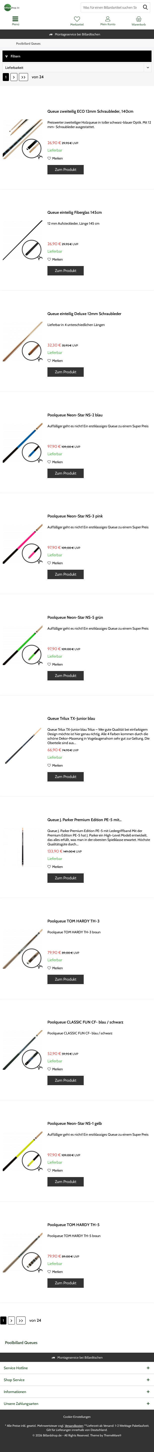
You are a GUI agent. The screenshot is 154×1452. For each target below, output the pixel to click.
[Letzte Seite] (23, 77)
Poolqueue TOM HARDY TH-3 (73, 921)
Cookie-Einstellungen (77, 1417)
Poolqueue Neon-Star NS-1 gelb (74, 1123)
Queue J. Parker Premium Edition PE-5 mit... (84, 819)
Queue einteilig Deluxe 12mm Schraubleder (84, 313)
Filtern (12, 56)
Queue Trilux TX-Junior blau (71, 718)
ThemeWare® (112, 1435)
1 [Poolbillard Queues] (5, 77)
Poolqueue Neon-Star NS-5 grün (75, 617)
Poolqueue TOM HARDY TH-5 (73, 1224)
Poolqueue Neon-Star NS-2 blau (75, 415)
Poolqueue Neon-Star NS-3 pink (75, 516)
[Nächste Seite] (13, 77)
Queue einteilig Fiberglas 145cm (74, 212)
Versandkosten (74, 1425)
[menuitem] (138, 21)
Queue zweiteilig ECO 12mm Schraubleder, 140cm (90, 111)
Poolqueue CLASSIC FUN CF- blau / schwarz (85, 1022)
